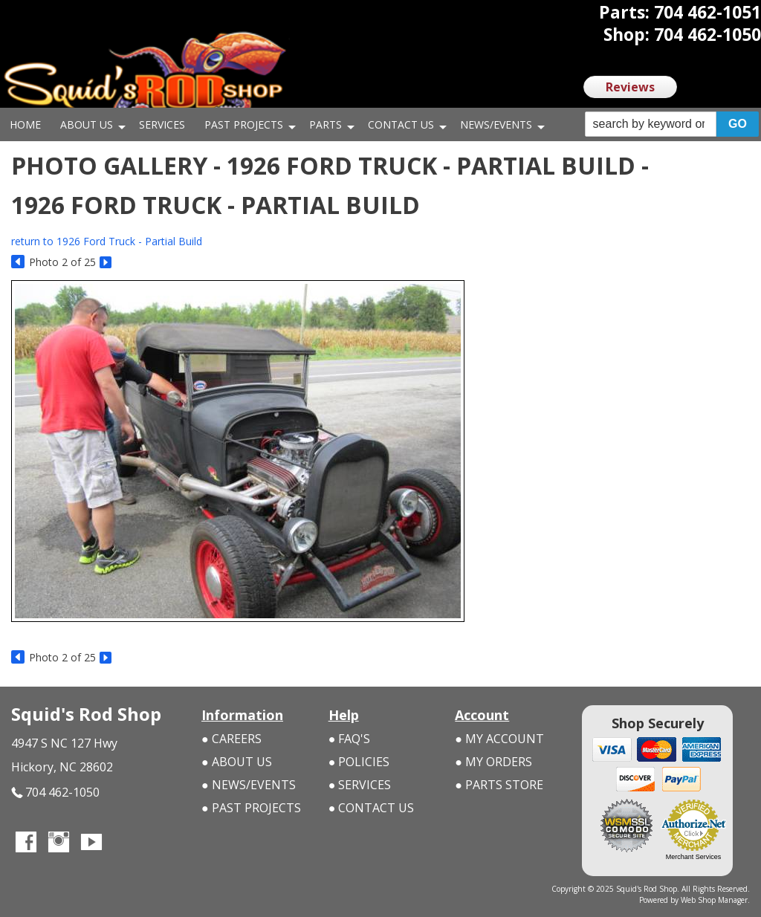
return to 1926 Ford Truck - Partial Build (106, 241)
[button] (672, 124)
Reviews (630, 87)
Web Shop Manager (714, 900)
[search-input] (651, 124)
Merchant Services (694, 857)
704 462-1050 (55, 792)
